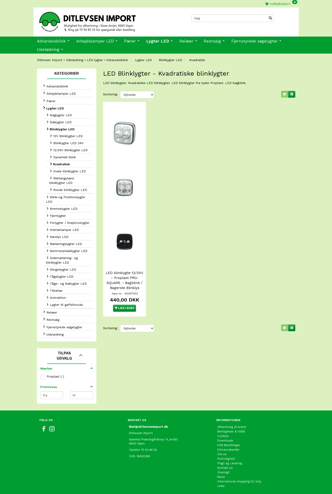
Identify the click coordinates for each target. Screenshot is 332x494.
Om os (221, 454)
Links (221, 486)
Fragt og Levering (229, 463)
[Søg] (270, 18)
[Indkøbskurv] (281, 3)
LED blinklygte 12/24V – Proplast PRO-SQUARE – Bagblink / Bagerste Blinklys (124, 278)
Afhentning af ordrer (231, 427)
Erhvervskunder (228, 449)
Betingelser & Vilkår (231, 431)
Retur (221, 477)
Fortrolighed (226, 458)
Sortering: (110, 94)
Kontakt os (225, 467)
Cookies (223, 436)
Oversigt (223, 472)
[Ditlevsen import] (100, 20)
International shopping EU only (239, 481)
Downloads (225, 440)
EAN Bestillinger (228, 445)
